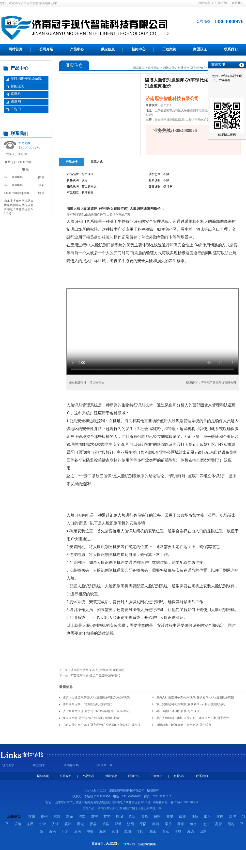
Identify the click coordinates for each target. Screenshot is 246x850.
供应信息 (204, 3)
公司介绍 (221, 3)
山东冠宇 (39, 765)
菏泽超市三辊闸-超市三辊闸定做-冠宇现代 (183, 725)
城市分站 (14, 817)
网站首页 (15, 49)
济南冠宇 (8, 765)
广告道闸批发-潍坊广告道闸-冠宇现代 (95, 675)
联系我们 (238, 3)
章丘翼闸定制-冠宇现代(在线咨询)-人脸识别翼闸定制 (190, 704)
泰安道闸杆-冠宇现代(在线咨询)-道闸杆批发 (91, 718)
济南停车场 (71, 765)
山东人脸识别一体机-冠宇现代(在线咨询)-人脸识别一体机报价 (101, 725)
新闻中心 (138, 49)
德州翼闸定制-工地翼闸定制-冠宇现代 (87, 704)
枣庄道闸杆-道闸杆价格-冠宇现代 (178, 711)
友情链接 (33, 755)
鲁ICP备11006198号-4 (184, 802)
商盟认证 (200, 49)
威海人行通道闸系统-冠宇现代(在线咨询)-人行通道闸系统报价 (195, 698)
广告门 (16, 109)
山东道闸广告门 (95, 214)
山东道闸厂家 (103, 765)
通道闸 (16, 101)
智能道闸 (17, 86)
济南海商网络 (147, 844)
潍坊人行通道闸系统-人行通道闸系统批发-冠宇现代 (96, 697)
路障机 (16, 94)
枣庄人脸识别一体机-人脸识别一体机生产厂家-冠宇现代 (192, 718)
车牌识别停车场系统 (26, 78)
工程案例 (169, 49)
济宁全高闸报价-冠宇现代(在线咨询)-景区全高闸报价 (97, 711)
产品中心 (77, 49)
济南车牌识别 (75, 214)
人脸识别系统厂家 (118, 214)
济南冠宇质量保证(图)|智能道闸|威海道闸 (97, 670)
